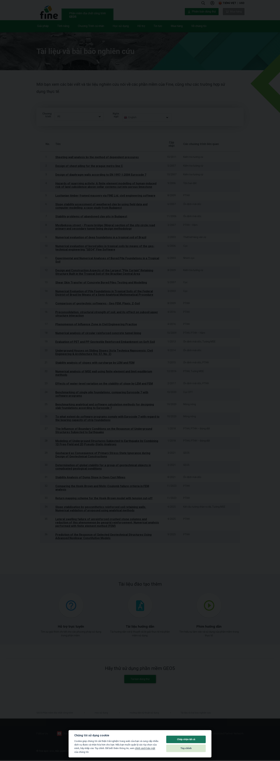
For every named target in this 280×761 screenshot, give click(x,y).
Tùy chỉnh (186, 748)
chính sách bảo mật (145, 748)
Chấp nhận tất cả (186, 739)
